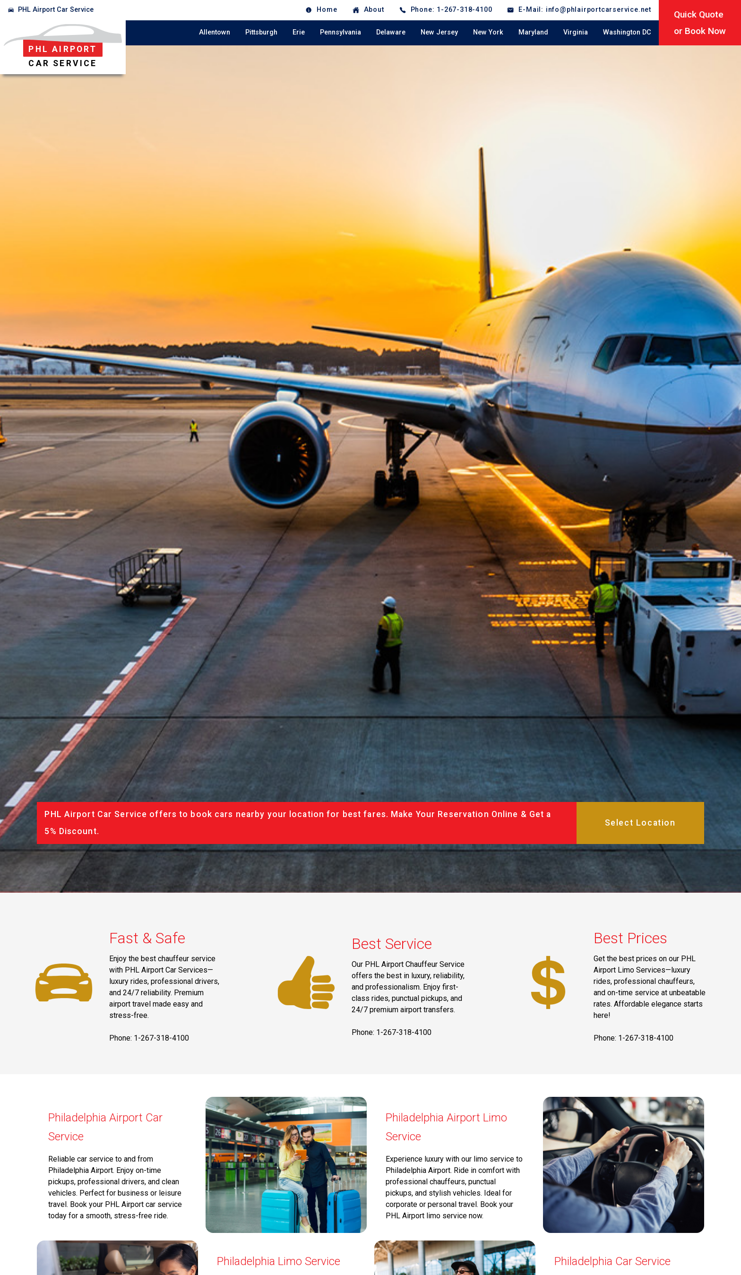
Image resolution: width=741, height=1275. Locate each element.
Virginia (575, 32)
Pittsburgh (261, 32)
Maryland (533, 32)
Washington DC (627, 32)
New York (488, 32)
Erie (299, 32)
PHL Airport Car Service (56, 10)
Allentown (214, 32)
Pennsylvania (340, 32)
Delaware (390, 32)
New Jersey (439, 32)
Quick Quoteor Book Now (700, 22)
